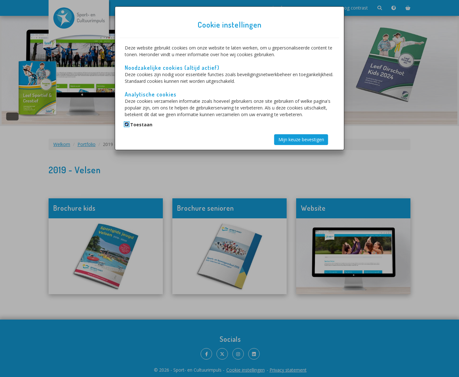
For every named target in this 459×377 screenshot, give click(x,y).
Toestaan (141, 125)
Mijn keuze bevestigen (301, 139)
